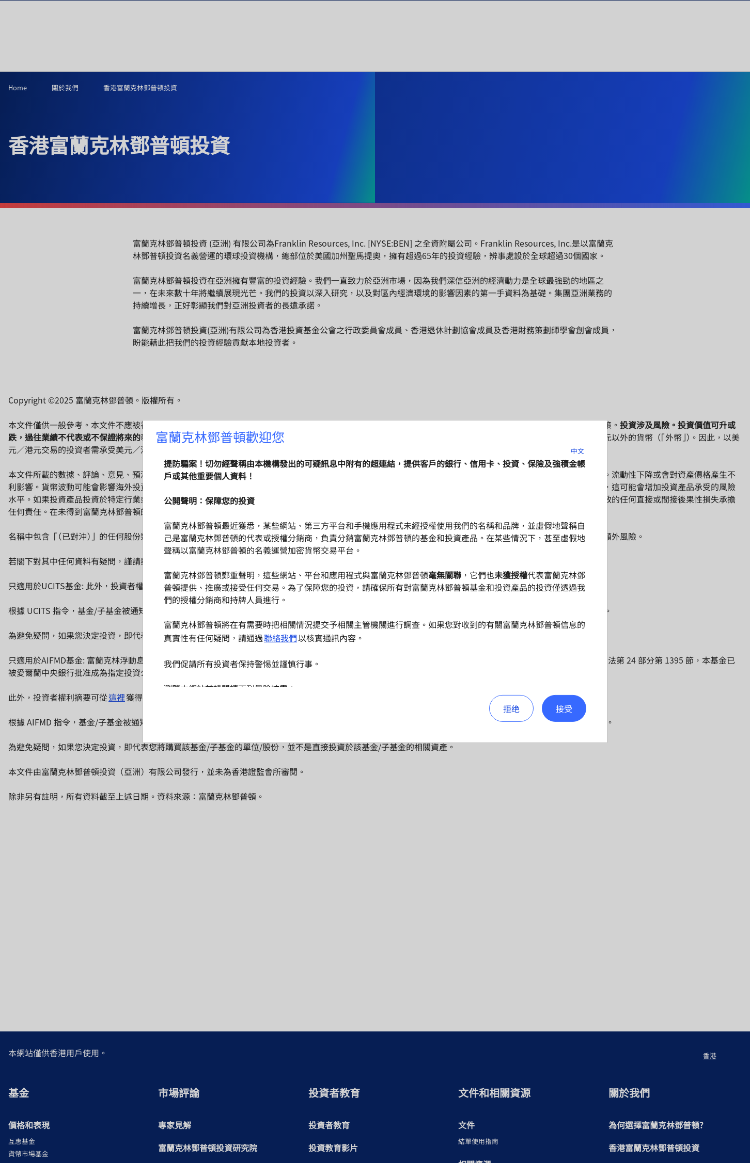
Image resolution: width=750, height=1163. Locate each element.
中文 (584, 451)
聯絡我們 (280, 638)
